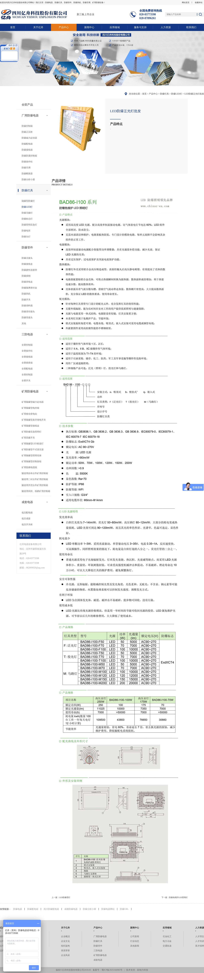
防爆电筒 (26, 231)
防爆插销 (26, 276)
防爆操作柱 (27, 162)
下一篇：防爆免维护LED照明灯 (174, 897)
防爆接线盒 (27, 264)
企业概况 (65, 936)
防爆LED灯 (176, 94)
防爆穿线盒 (27, 282)
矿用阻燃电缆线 (29, 467)
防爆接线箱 (27, 150)
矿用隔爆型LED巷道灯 (32, 443)
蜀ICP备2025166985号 (112, 970)
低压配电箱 (27, 512)
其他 (24, 323)
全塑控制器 (27, 374)
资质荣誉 (65, 950)
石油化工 (167, 936)
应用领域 (115, 27)
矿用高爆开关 (28, 438)
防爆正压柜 (27, 132)
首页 (12, 27)
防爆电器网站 (108, 909)
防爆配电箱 (27, 144)
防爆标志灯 (27, 219)
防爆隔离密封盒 (29, 288)
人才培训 (199, 941)
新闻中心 (89, 27)
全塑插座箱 (27, 363)
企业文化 (65, 941)
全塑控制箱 (27, 345)
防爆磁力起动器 (29, 138)
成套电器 (27, 502)
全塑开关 (26, 380)
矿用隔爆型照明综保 (31, 455)
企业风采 (65, 955)
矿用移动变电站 (29, 414)
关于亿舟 (38, 27)
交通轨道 (167, 946)
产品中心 (64, 27)
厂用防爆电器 (30, 115)
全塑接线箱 (27, 357)
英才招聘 (199, 946)
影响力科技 (142, 970)
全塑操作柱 (27, 351)
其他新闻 (134, 946)
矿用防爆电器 (30, 391)
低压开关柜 (27, 524)
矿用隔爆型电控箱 (30, 408)
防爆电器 (17, 909)
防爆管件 (27, 247)
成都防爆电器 (71, 909)
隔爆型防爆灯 (28, 201)
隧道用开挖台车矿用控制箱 (35, 485)
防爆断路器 (27, 173)
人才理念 (199, 936)
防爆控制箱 (27, 126)
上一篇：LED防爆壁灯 (61, 897)
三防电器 (27, 334)
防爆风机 (26, 294)
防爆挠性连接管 (29, 270)
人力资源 (166, 27)
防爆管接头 (27, 317)
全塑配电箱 (27, 369)
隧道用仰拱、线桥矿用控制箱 (36, 491)
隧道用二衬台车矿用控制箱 (35, 479)
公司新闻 (134, 936)
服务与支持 (140, 27)
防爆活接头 (27, 258)
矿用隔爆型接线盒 (30, 426)
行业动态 (134, 941)
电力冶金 (167, 941)
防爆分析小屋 (28, 179)
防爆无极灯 (27, 213)
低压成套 (26, 518)
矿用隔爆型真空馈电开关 (34, 420)
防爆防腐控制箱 (29, 156)
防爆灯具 (164, 94)
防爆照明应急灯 (29, 225)
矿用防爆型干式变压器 (33, 449)
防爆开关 (26, 300)
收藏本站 (198, 2)
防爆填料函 (27, 305)
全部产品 (27, 104)
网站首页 (185, 2)
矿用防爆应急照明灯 (31, 432)
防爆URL (124, 909)
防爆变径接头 (28, 311)
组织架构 (65, 946)
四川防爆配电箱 (51, 909)
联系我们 (191, 27)
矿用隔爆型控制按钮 (31, 461)
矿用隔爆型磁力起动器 (33, 402)
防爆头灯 (26, 236)
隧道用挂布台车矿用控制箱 (35, 473)
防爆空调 (26, 167)
